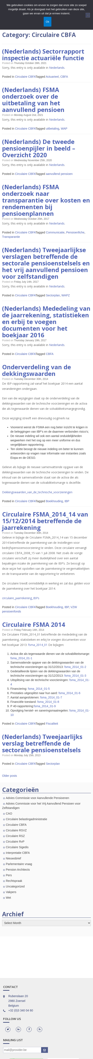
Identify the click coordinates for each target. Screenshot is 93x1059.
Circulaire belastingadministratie (26, 826)
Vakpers (11, 899)
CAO (9, 820)
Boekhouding (54, 506)
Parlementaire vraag (19, 870)
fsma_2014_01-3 (75, 682)
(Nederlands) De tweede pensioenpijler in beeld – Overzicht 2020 (38, 150)
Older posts (9, 782)
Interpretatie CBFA (18, 859)
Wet (8, 904)
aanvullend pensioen (59, 175)
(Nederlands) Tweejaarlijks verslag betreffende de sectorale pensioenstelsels (42, 750)
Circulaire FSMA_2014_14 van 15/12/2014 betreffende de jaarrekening (45, 526)
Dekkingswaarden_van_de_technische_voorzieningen (37, 497)
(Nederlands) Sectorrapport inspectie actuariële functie (43, 54)
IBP (66, 506)
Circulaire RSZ (15, 842)
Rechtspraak (14, 887)
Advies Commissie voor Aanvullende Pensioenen (37, 804)
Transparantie (11, 239)
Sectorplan (53, 299)
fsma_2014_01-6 (69, 699)
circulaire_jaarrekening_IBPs (20, 604)
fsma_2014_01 (37, 651)
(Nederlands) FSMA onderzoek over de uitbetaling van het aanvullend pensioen (33, 100)
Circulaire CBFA (25, 77)
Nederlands (56, 68)
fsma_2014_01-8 (48, 708)
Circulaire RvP (15, 848)
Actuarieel (52, 77)
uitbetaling (52, 129)
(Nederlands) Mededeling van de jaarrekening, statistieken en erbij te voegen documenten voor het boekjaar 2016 (46, 326)
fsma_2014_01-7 (51, 703)
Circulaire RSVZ (16, 837)
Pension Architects (18, 876)
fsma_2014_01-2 (75, 673)
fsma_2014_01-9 (45, 712)
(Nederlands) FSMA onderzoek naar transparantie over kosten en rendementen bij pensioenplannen (46, 202)
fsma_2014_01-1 (21, 664)
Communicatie (55, 235)
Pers (9, 882)
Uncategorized (15, 893)
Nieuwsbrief (13, 865)
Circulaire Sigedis (17, 854)
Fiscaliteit (52, 729)
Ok (47, 21)
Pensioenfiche (75, 235)
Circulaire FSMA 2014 (33, 631)
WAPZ (65, 299)
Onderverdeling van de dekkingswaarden (36, 375)
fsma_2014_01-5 (39, 695)
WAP (64, 129)
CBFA (64, 77)
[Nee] (88, 15)
